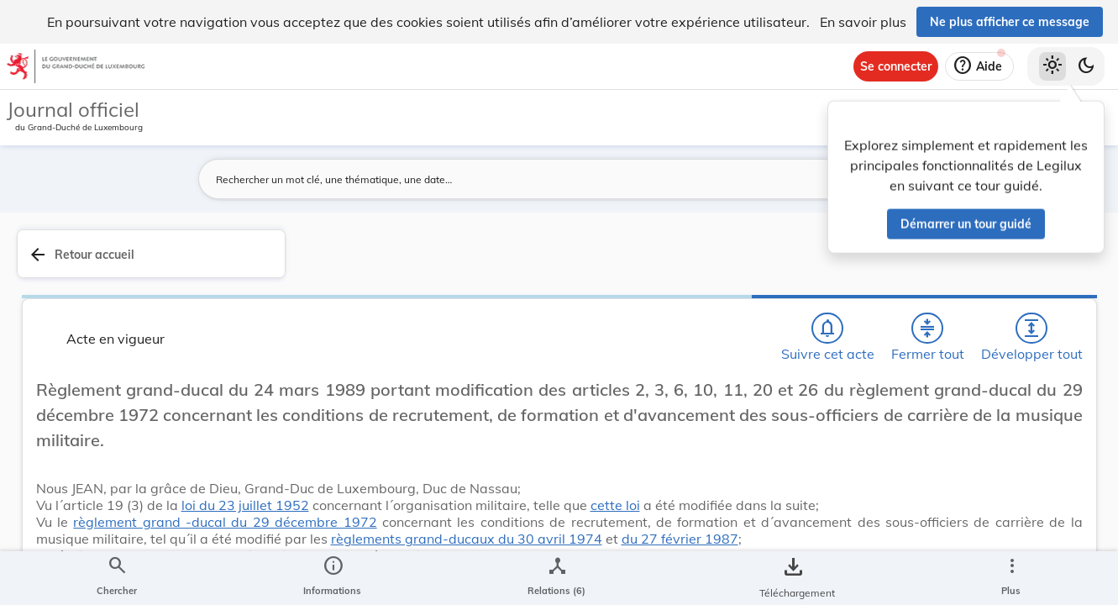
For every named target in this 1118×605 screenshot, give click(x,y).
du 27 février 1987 (686, 595)
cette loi (456, 528)
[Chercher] (595, 263)
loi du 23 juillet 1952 (528, 511)
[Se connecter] (895, 66)
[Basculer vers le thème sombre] (1086, 66)
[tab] (1052, 273)
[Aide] (979, 66)
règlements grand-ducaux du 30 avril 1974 (473, 595)
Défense (851, 494)
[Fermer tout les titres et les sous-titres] (692, 263)
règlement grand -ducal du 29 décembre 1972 (506, 545)
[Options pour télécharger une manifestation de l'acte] (1052, 486)
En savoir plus (863, 21)
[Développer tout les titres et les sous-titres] (740, 263)
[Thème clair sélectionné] (1052, 66)
